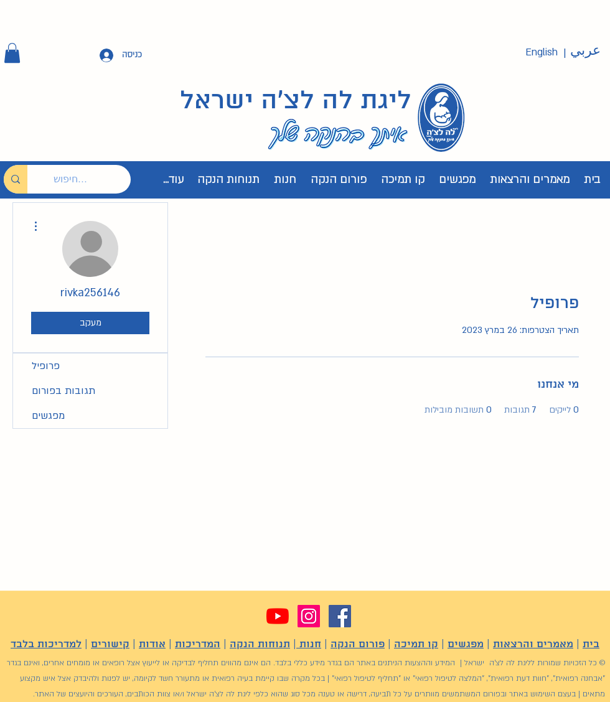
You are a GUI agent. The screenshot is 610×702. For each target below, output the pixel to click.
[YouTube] (277, 616)
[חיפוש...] (88, 179)
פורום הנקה (358, 644)
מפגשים (48, 416)
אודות (152, 644)
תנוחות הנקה (260, 644)
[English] (541, 52)
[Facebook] (340, 616)
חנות (308, 644)
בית (591, 644)
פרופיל (46, 366)
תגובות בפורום (63, 391)
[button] (12, 53)
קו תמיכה (416, 644)
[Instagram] (309, 616)
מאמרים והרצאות (533, 644)
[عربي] (585, 51)
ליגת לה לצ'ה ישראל (295, 101)
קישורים (110, 644)
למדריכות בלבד (46, 644)
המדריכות (197, 644)
